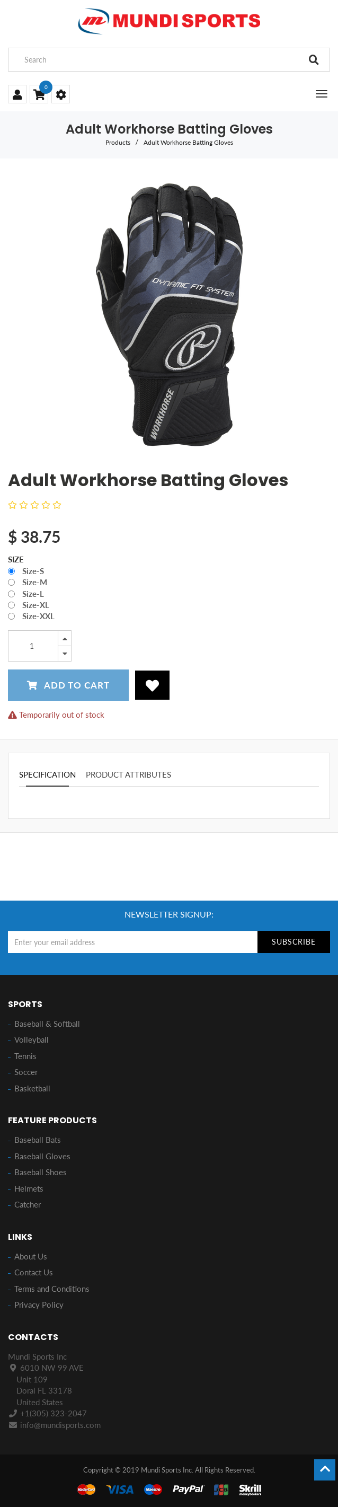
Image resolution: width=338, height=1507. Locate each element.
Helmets (28, 1188)
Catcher (27, 1204)
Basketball (32, 1088)
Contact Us (33, 1272)
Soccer (26, 1072)
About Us (30, 1256)
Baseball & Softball (47, 1023)
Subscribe (294, 941)
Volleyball (31, 1039)
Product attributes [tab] (128, 774)
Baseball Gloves (42, 1156)
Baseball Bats (37, 1139)
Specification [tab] (47, 774)
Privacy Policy (39, 1304)
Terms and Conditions (52, 1288)
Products (117, 142)
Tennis (25, 1056)
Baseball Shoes (40, 1172)
